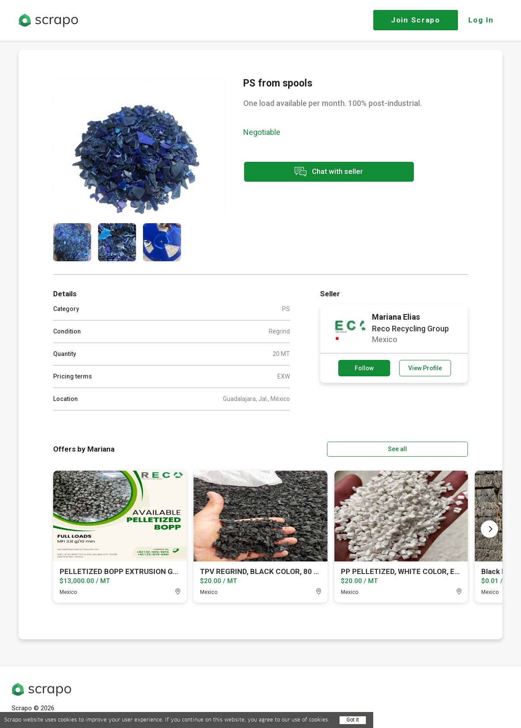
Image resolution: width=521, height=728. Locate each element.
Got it (352, 720)
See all (443, 448)
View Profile (425, 368)
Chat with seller (320, 172)
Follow (364, 368)
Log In (481, 20)
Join (415, 20)
